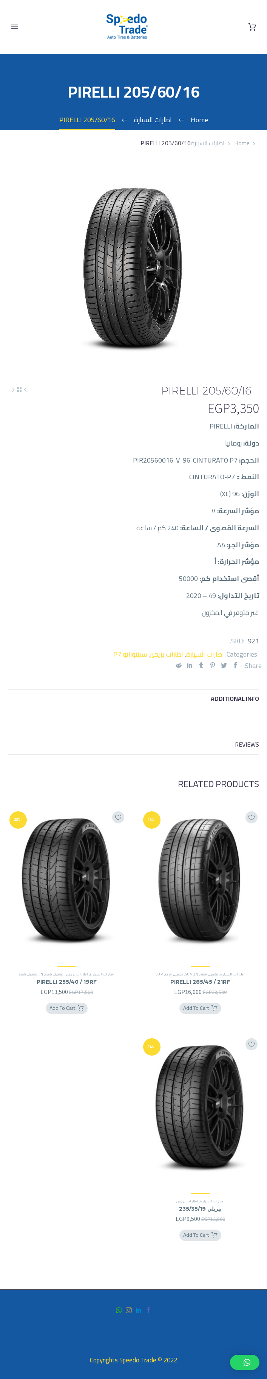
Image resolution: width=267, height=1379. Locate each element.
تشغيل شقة (209, 974)
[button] (244, 1362)
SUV (188, 974)
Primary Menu (14, 27)
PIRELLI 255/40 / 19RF (67, 981)
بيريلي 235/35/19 (200, 1208)
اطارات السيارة (208, 143)
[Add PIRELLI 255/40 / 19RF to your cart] (67, 1008)
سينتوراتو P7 (130, 654)
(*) (196, 974)
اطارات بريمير (166, 654)
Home (242, 143)
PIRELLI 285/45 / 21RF (200, 981)
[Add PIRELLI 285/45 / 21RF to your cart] (200, 1008)
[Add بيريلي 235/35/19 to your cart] (200, 1235)
